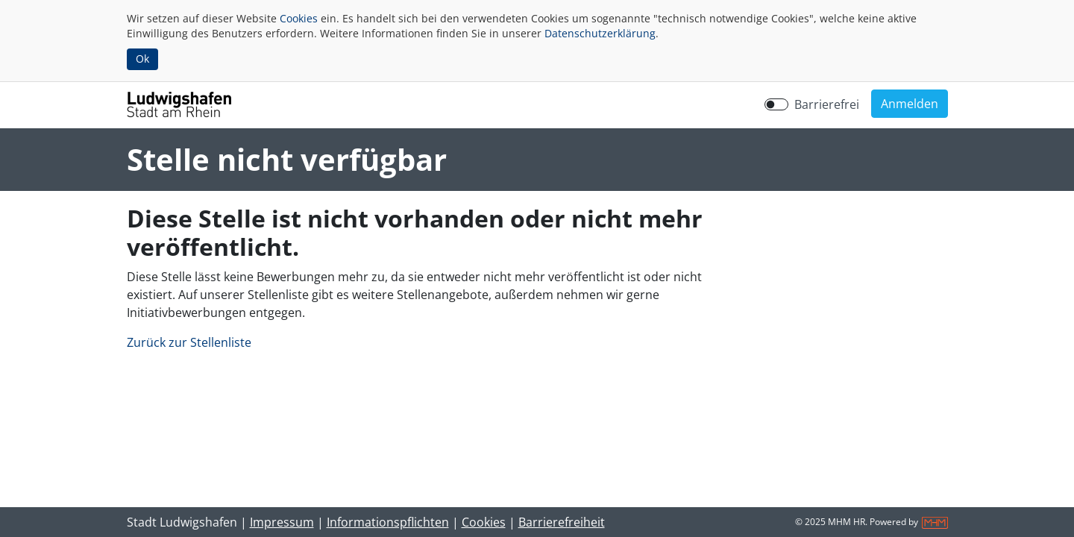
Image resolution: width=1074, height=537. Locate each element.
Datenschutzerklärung (600, 33)
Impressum (282, 522)
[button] (909, 104)
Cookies (299, 18)
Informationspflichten (388, 522)
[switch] (776, 104)
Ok (142, 58)
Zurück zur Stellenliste (189, 342)
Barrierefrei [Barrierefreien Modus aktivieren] (826, 104)
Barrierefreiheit (561, 522)
